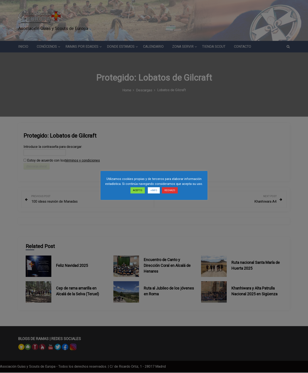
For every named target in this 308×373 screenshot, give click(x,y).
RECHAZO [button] (169, 190)
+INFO (153, 190)
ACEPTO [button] (137, 190)
